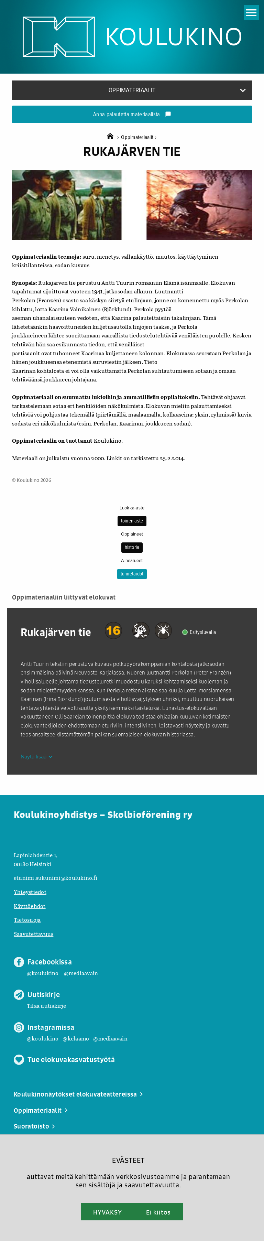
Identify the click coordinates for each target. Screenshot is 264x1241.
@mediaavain (81, 973)
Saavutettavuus (33, 934)
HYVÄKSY (107, 1212)
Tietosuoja (27, 920)
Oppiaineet (132, 534)
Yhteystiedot (30, 892)
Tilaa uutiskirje (46, 1006)
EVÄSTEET (128, 1160)
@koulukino (42, 973)
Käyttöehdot (30, 906)
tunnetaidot (132, 574)
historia (132, 547)
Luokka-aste (132, 508)
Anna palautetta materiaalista (132, 115)
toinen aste (132, 521)
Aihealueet (132, 560)
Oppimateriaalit (138, 137)
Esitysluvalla (203, 632)
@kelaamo (76, 1038)
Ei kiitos (158, 1212)
